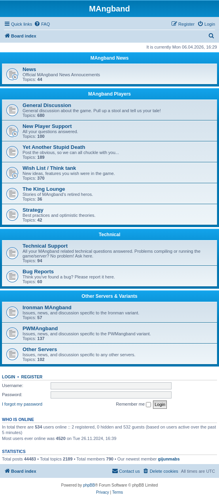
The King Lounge (44, 189)
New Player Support (47, 126)
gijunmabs (169, 459)
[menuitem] (42, 24)
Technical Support (45, 246)
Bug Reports (38, 271)
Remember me (133, 404)
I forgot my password (22, 404)
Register (32, 376)
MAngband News (110, 58)
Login (8, 376)
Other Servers (40, 349)
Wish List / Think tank (49, 168)
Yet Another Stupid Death (54, 147)
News (29, 69)
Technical (109, 234)
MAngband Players (109, 94)
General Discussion (47, 105)
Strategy (33, 210)
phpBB (89, 485)
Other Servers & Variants (109, 296)
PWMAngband (40, 328)
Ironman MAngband (47, 307)
